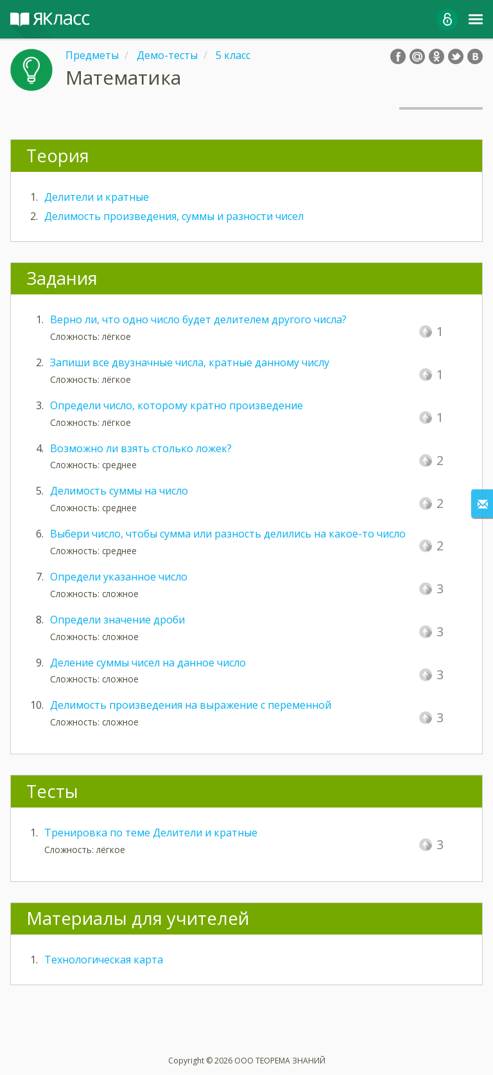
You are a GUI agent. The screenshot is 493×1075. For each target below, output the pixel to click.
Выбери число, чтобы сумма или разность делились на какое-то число (228, 534)
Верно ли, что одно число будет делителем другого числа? (198, 319)
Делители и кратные (96, 197)
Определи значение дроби (117, 620)
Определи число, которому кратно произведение (176, 405)
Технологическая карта (103, 959)
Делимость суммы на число (119, 491)
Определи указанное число (118, 577)
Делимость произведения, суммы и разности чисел (174, 216)
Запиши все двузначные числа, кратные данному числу (189, 362)
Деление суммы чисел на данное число (148, 663)
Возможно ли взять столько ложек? (141, 448)
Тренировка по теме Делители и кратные (150, 832)
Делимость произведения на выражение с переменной (190, 705)
